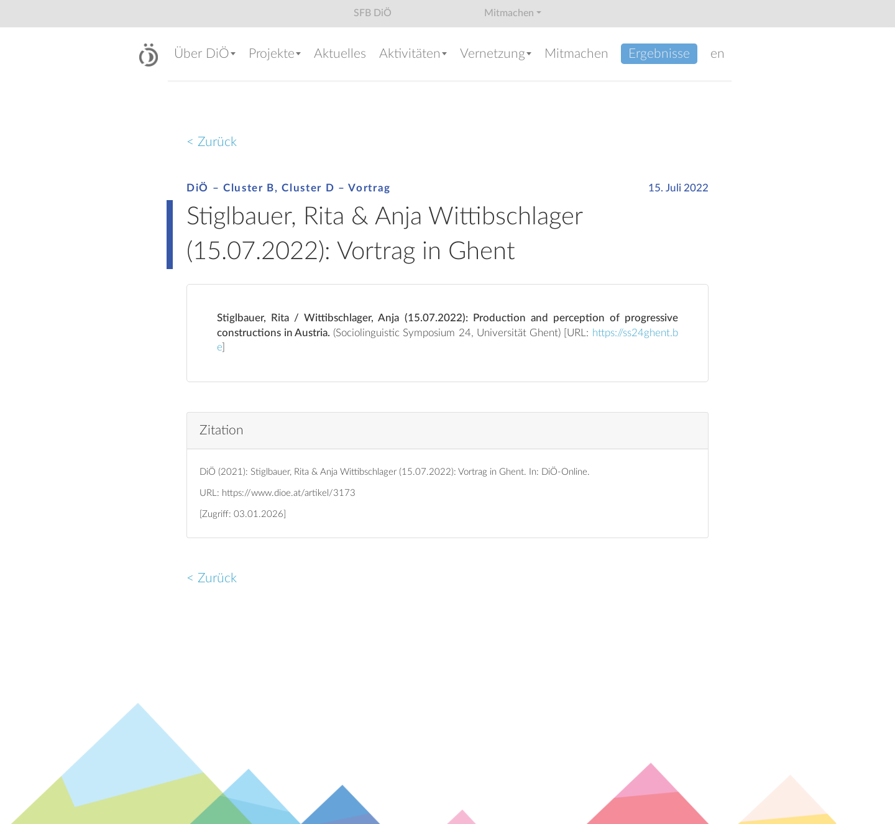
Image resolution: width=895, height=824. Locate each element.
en (717, 53)
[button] (205, 55)
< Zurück (211, 142)
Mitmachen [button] (509, 13)
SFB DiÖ (373, 13)
